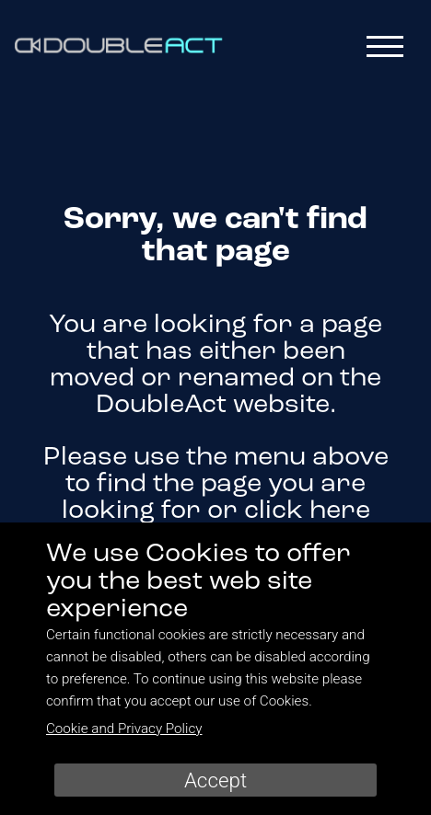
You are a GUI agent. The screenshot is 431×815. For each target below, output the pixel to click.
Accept (215, 780)
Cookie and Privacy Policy (124, 728)
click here (307, 511)
